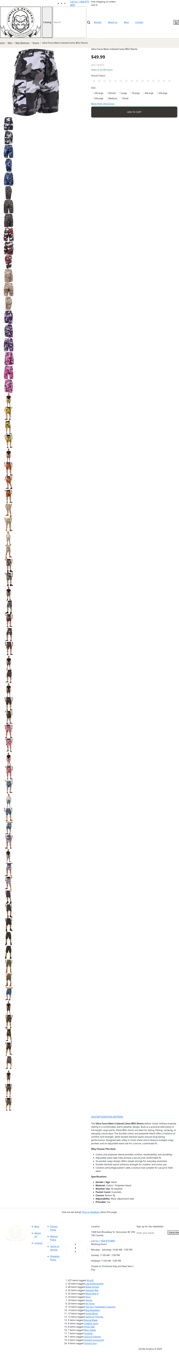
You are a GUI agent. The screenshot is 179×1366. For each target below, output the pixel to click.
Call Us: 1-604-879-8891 (103, 1240)
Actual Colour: (98, 75)
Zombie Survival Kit (94, 1340)
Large (123, 93)
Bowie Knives (92, 1286)
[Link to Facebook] (79, 1247)
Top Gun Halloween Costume (100, 1306)
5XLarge (98, 98)
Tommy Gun (90, 1343)
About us (112, 22)
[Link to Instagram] (68, 3)
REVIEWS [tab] (118, 1116)
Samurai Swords (92, 1336)
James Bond (91, 1313)
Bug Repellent (92, 1310)
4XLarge (148, 93)
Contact (139, 22)
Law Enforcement (94, 1283)
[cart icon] (176, 22)
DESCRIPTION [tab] (98, 1116)
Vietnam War (92, 1290)
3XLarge (98, 93)
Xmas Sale (89, 1326)
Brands (97, 22)
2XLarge (162, 93)
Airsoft (90, 1280)
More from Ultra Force (102, 103)
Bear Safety (90, 1330)
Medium (112, 98)
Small (124, 98)
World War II (91, 1293)
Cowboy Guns (91, 1323)
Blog (126, 22)
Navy (87, 1296)
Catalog (47, 22)
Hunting (88, 1333)
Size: (93, 87)
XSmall (111, 93)
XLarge (135, 93)
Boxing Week (91, 1320)
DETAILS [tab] (110, 1116)
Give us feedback (91, 1212)
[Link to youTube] (79, 1244)
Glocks (88, 1300)
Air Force (89, 1303)
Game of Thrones (94, 1316)
